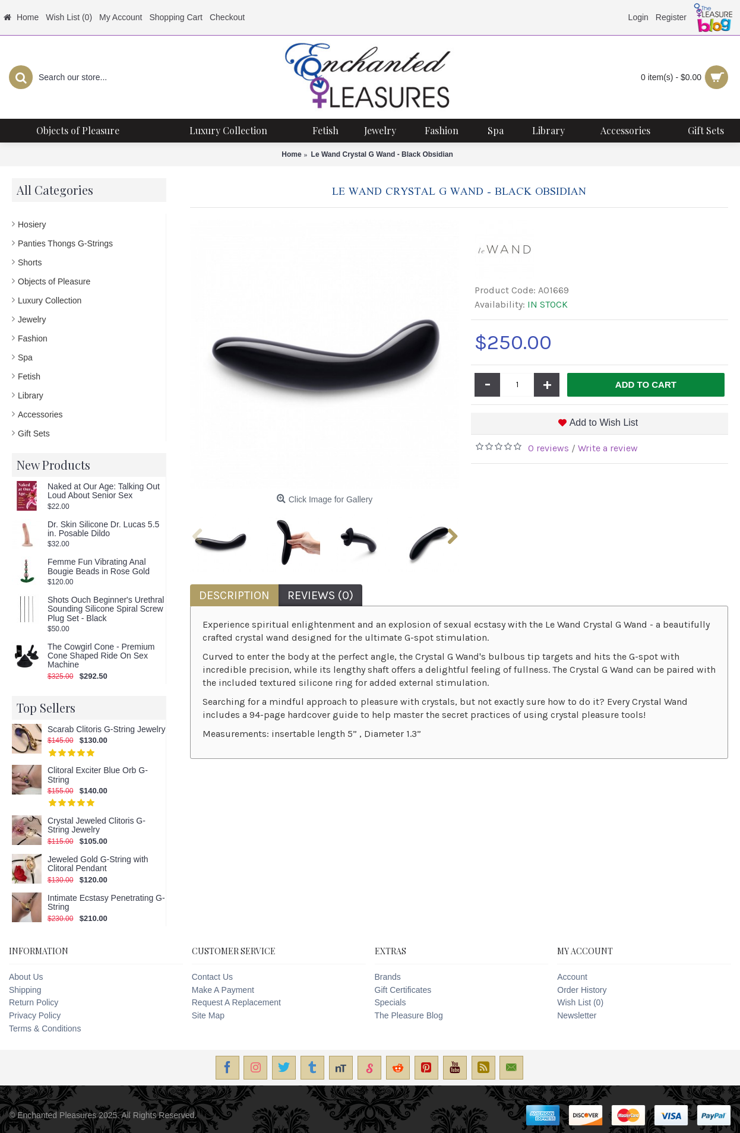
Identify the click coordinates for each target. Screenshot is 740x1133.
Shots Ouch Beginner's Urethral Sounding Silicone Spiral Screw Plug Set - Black (106, 609)
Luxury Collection (49, 300)
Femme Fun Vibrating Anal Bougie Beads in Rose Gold (99, 566)
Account (572, 977)
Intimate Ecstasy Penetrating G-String (106, 903)
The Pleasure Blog (409, 1015)
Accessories (40, 414)
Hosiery (32, 224)
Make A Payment (223, 990)
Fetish (29, 376)
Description (234, 595)
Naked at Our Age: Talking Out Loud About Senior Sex (104, 491)
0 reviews (548, 448)
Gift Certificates (403, 990)
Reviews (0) (320, 595)
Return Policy (33, 1002)
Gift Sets (34, 433)
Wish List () (580, 1002)
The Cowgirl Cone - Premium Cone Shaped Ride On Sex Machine (101, 656)
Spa (25, 357)
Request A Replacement (236, 1002)
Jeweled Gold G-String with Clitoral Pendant (98, 864)
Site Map (208, 1015)
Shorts (30, 262)
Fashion (33, 338)
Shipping (25, 990)
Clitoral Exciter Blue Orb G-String (98, 775)
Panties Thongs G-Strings (65, 243)
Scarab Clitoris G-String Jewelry (106, 729)
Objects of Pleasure (54, 281)
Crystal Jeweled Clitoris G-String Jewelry (97, 825)
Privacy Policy (35, 1015)
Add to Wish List (604, 422)
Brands (388, 977)
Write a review (608, 448)
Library (30, 395)
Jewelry (32, 319)
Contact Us (212, 977)
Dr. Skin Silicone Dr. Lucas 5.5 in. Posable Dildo (103, 529)
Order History (581, 990)
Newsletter (576, 1015)
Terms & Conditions (45, 1028)
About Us (26, 977)
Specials (390, 1002)
